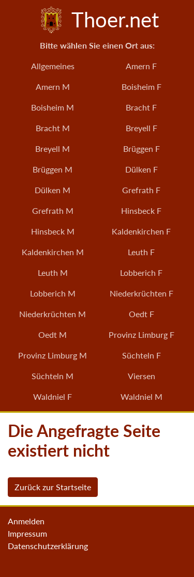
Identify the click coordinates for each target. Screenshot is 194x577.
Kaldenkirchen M (53, 252)
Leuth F (141, 252)
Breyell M (52, 148)
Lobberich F (141, 272)
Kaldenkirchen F (141, 231)
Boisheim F (141, 86)
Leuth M (53, 272)
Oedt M (52, 334)
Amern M (53, 86)
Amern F (141, 66)
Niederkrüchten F (141, 293)
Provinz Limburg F (141, 334)
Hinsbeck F (141, 210)
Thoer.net (97, 19)
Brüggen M (52, 169)
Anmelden (26, 521)
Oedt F (141, 314)
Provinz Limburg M (52, 355)
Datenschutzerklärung (48, 546)
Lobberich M (53, 293)
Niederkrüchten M (52, 314)
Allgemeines (52, 66)
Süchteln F (141, 355)
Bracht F (141, 107)
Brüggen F (141, 148)
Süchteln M (52, 376)
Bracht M (53, 128)
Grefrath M (52, 210)
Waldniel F (52, 396)
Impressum (27, 533)
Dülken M (52, 190)
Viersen (141, 376)
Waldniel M (141, 396)
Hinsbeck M (52, 231)
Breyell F (141, 128)
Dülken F (141, 169)
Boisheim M (52, 107)
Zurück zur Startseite (52, 487)
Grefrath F (141, 190)
